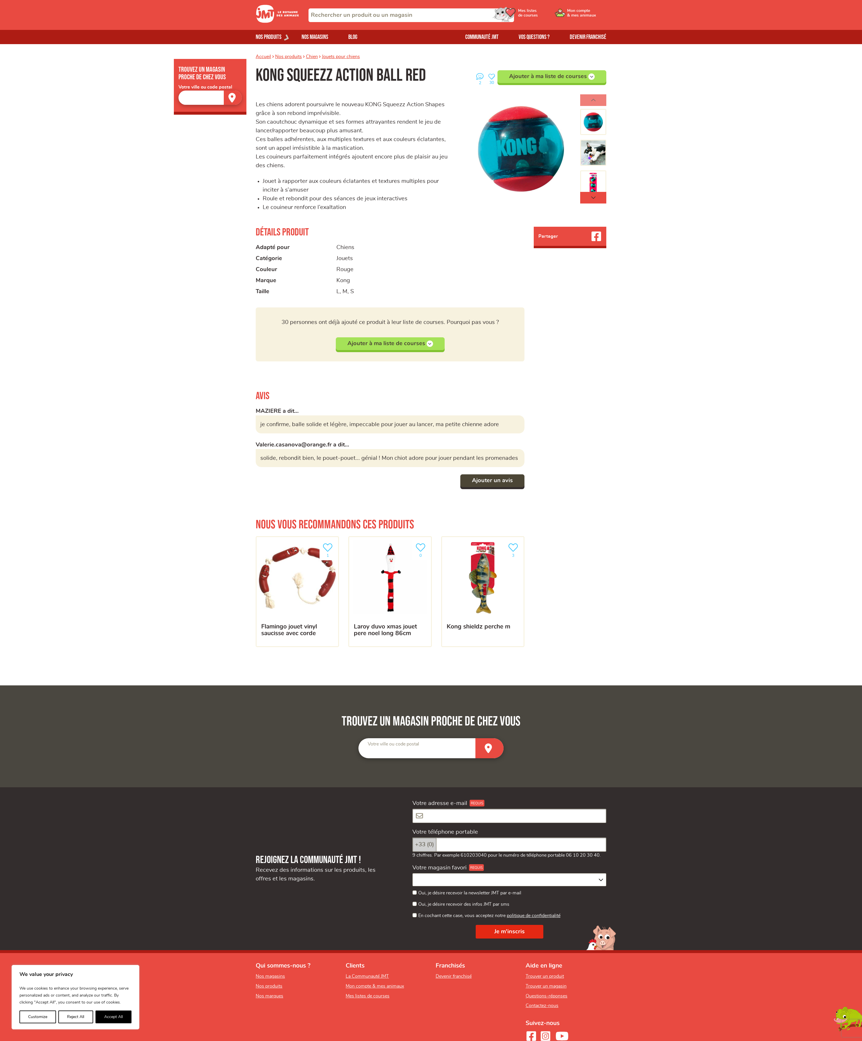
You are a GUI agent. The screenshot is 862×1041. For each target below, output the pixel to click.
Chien (312, 56)
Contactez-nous (542, 1005)
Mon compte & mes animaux (375, 986)
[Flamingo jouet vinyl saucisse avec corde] (297, 591)
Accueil (263, 56)
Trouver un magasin (546, 986)
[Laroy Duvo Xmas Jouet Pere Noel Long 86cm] (390, 591)
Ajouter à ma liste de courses (552, 76)
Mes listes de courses (367, 996)
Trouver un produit (545, 976)
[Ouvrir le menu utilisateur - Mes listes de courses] (542, 15)
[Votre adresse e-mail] (509, 816)
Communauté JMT (482, 37)
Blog (352, 37)
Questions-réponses (546, 996)
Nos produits (288, 56)
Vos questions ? (534, 37)
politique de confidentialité (533, 915)
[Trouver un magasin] (233, 98)
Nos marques (269, 996)
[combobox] (411, 15)
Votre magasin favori (439, 868)
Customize (37, 1017)
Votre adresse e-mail (439, 803)
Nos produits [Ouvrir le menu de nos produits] (269, 37)
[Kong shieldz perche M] (482, 591)
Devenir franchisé (588, 37)
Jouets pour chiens (341, 56)
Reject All (75, 1017)
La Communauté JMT (367, 976)
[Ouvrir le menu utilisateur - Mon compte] (586, 15)
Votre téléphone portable (445, 832)
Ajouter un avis (492, 480)
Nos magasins (315, 37)
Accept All (113, 1017)
